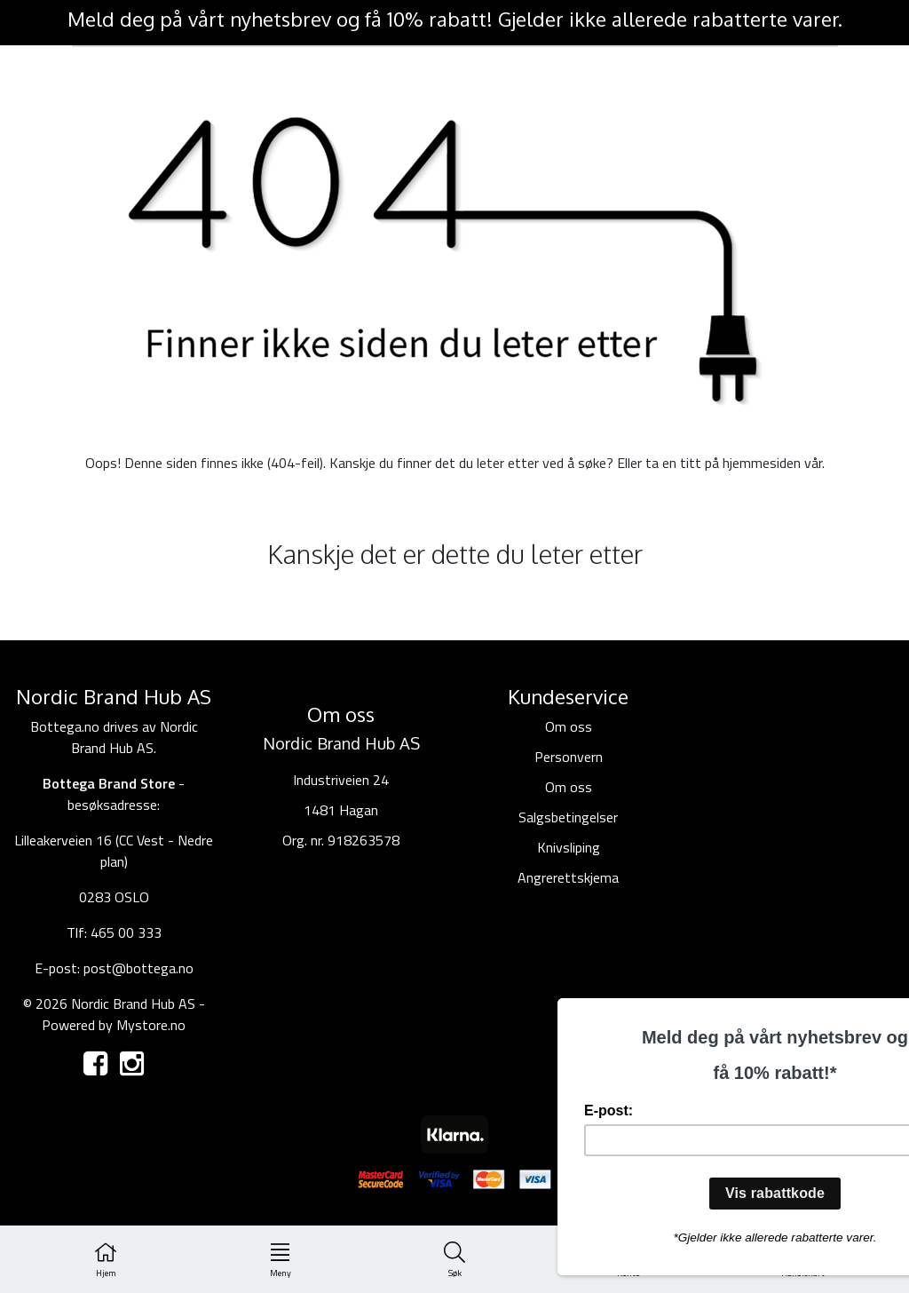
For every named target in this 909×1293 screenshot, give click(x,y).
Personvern (568, 756)
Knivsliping (568, 847)
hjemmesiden (762, 462)
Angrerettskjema (568, 877)
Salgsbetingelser (568, 817)
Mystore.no (151, 1024)
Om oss (568, 726)
